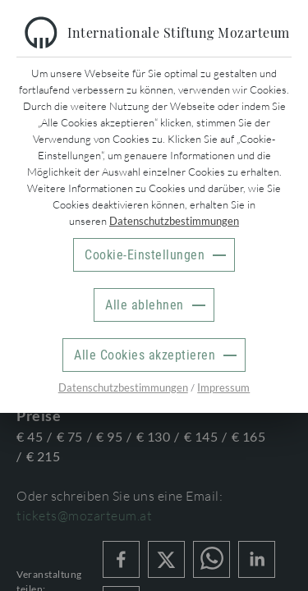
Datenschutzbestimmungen (174, 220)
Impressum (223, 387)
